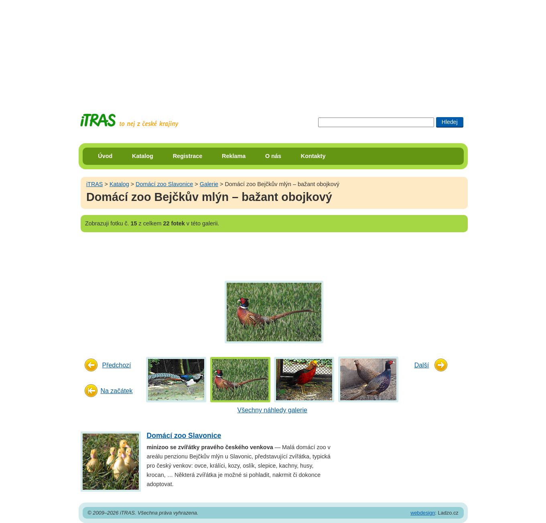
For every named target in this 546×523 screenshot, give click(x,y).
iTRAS (94, 184)
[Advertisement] (273, 50)
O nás (273, 156)
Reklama (234, 156)
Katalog (142, 156)
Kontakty (313, 156)
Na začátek (116, 390)
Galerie (209, 184)
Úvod (105, 156)
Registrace (188, 156)
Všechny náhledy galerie (272, 410)
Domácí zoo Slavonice (164, 184)
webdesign (422, 513)
